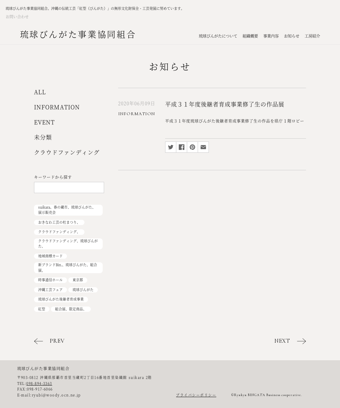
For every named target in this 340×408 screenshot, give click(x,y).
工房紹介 (312, 36)
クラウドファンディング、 (59, 231)
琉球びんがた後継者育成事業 (61, 299)
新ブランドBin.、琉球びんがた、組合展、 (67, 267)
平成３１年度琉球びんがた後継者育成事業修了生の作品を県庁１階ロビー (234, 121)
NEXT (282, 340)
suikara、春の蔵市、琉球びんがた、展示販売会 (67, 210)
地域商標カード (50, 256)
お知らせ (291, 36)
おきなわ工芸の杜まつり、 (59, 222)
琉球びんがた (83, 289)
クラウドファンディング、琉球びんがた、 (68, 243)
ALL (40, 92)
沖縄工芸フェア (50, 289)
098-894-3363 (39, 383)
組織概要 (250, 36)
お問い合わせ (17, 16)
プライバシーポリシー (196, 395)
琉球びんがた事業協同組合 (78, 34)
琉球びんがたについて (218, 36)
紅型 (41, 309)
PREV (57, 340)
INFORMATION (57, 107)
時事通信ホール (50, 279)
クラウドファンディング (67, 152)
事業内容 (271, 36)
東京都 (78, 279)
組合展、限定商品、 (71, 309)
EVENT (44, 122)
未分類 (43, 137)
